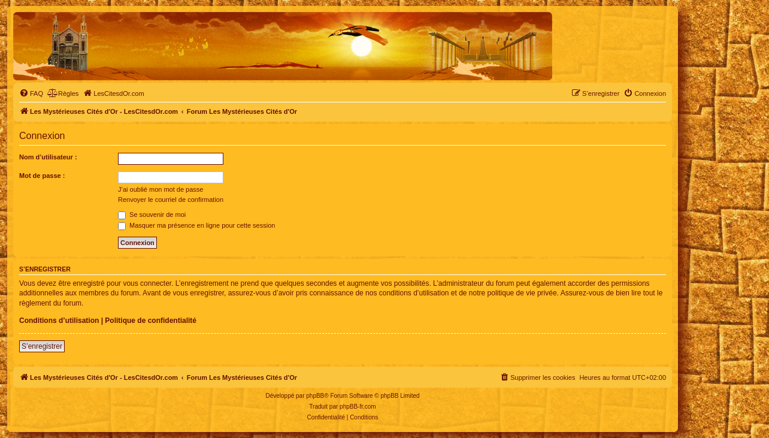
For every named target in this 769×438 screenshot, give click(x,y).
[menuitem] (31, 93)
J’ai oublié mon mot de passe (160, 189)
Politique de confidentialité (150, 320)
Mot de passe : (42, 175)
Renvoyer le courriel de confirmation (170, 199)
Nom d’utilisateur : (48, 157)
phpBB (315, 395)
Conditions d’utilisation (59, 320)
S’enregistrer (42, 346)
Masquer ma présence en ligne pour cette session (196, 225)
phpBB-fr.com (358, 406)
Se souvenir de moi (152, 214)
